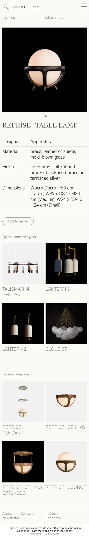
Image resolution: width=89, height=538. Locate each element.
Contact (26, 513)
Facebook (53, 518)
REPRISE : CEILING (65, 427)
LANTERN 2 (14, 349)
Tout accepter (52, 534)
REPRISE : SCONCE (66, 487)
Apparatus (40, 141)
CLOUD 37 (56, 349)
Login (34, 7)
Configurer (35, 534)
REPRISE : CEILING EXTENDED (22, 490)
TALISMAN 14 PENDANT (15, 291)
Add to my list (18, 221)
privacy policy (64, 531)
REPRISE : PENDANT (12, 430)
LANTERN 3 (58, 289)
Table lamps (54, 17)
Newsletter (10, 518)
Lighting (8, 17)
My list (20, 7)
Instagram (53, 513)
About (7, 513)
